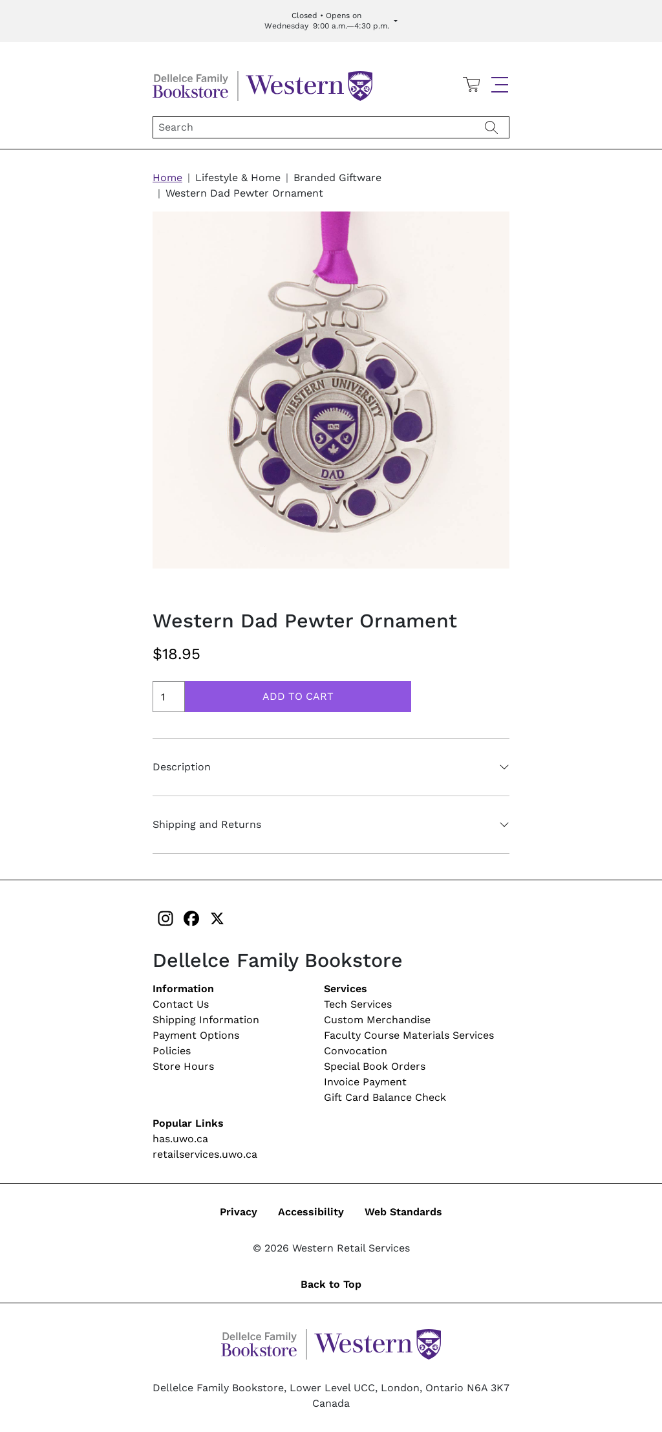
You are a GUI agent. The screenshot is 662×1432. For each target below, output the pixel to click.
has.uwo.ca (180, 1139)
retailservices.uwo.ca (205, 1154)
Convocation (355, 1051)
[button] (499, 85)
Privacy (238, 1212)
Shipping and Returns (207, 824)
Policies (172, 1051)
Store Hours (183, 1066)
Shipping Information (206, 1020)
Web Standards (403, 1212)
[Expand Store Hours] (331, 21)
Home (167, 177)
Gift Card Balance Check (385, 1097)
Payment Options (196, 1035)
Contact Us (181, 1004)
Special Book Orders (374, 1066)
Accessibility (311, 1212)
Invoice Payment (365, 1082)
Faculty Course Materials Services (409, 1035)
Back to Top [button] (331, 1284)
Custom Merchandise (377, 1020)
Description (182, 767)
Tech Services (358, 1004)
